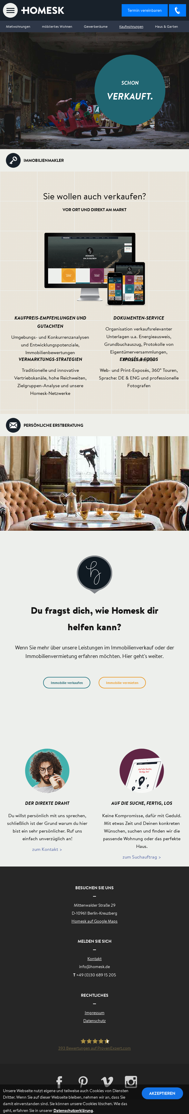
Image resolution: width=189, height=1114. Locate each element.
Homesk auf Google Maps (94, 921)
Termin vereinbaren (145, 10)
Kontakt (94, 958)
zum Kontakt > (47, 849)
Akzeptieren (162, 1093)
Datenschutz (94, 1020)
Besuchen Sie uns (94, 887)
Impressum (95, 1012)
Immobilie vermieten (122, 682)
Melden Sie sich (95, 941)
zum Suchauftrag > (142, 857)
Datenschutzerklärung (73, 1110)
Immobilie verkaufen (67, 682)
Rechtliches (94, 995)
